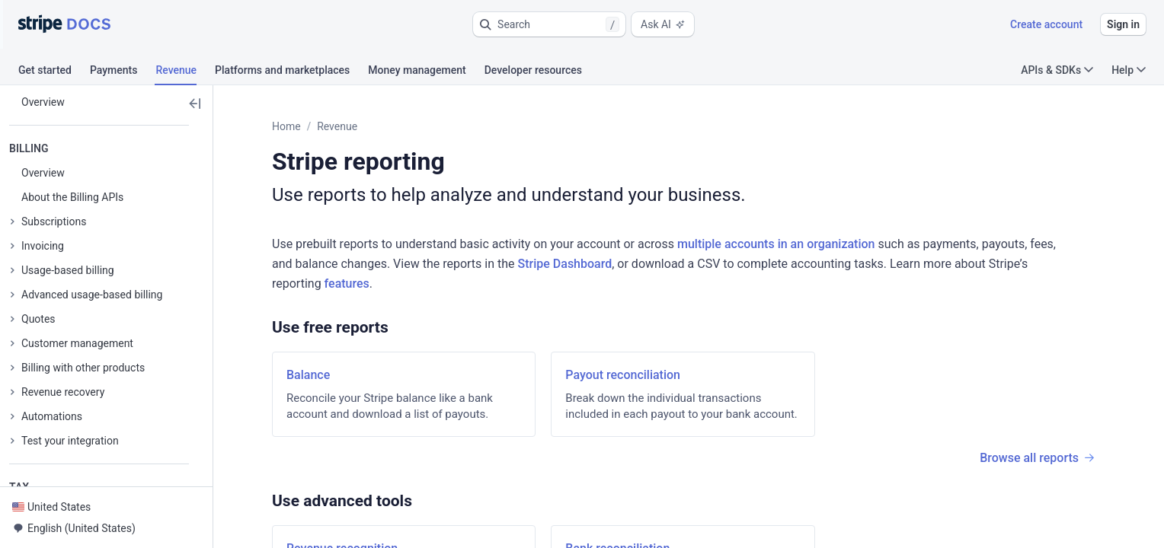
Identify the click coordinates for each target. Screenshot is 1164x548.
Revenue (337, 126)
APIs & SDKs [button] (1057, 70)
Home (286, 126)
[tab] (54, 72)
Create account (1046, 24)
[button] (549, 24)
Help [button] (1128, 70)
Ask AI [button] (663, 24)
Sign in (1123, 24)
